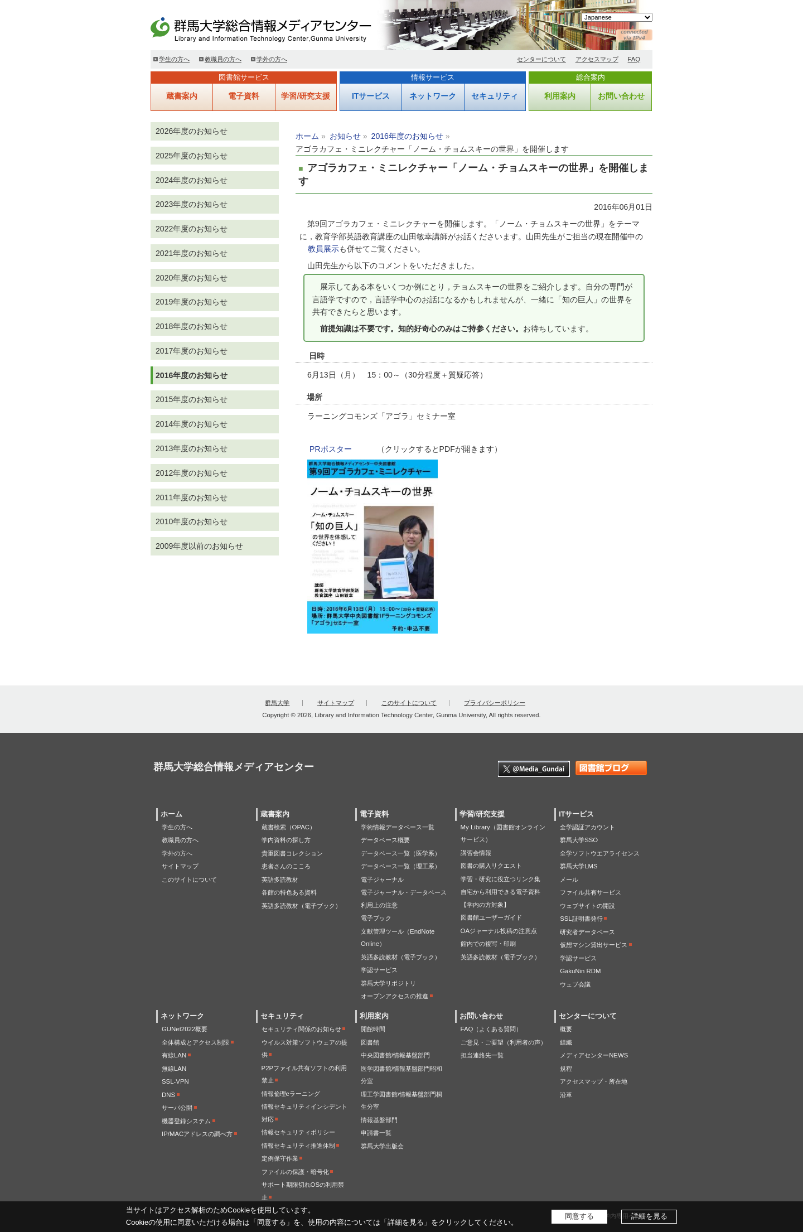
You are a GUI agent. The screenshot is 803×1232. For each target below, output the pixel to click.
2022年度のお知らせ (192, 228)
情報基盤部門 (379, 1120)
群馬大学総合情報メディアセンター (279, 28)
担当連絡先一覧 (482, 1055)
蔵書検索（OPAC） (289, 827)
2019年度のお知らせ (192, 301)
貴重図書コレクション (292, 853)
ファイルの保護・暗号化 (295, 1171)
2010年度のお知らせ (192, 521)
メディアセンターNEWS (594, 1055)
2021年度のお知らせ (192, 253)
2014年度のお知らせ (192, 423)
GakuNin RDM (580, 971)
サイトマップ (335, 702)
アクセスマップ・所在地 (593, 1081)
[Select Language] (617, 17)
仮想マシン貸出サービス (593, 944)
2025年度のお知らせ (192, 155)
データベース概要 (385, 840)
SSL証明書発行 (581, 918)
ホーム (307, 136)
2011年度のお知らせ (192, 497)
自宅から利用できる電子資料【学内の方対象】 (500, 898)
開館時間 (373, 1029)
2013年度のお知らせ (192, 448)
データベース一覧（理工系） (401, 866)
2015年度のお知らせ (192, 399)
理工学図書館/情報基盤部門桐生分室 (401, 1100)
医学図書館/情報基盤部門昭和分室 (401, 1075)
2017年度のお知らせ (192, 350)
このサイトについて (409, 702)
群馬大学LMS (578, 866)
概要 (566, 1029)
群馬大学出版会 (382, 1146)
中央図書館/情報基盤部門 (395, 1055)
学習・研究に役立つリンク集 (500, 879)
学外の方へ (272, 59)
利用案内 (559, 95)
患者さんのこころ (286, 866)
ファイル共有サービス (590, 892)
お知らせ (345, 136)
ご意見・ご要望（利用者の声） (503, 1042)
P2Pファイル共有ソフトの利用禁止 (304, 1074)
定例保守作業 (280, 1158)
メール (569, 879)
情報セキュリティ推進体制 (298, 1145)
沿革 (566, 1094)
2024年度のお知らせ (192, 180)
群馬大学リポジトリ (388, 983)
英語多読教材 (280, 879)
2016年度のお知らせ (407, 136)
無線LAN (174, 1068)
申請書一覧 (376, 1132)
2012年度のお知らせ (192, 472)
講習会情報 (476, 852)
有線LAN (174, 1055)
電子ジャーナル (382, 879)
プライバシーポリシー (494, 702)
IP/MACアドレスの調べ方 (197, 1133)
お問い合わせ (621, 95)
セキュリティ (494, 95)
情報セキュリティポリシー (298, 1132)
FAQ (634, 59)
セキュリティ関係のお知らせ (301, 1029)
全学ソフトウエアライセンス (600, 853)
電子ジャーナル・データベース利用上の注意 (404, 899)
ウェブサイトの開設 (587, 905)
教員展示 (323, 248)
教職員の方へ (223, 59)
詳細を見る (649, 1216)
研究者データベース (587, 932)
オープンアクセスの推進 (394, 996)
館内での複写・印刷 (488, 943)
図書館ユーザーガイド (491, 917)
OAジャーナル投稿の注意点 (499, 930)
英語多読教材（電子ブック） (301, 905)
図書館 (370, 1042)
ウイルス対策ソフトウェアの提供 (304, 1049)
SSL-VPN (175, 1081)
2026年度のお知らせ (192, 131)
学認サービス (379, 970)
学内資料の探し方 (286, 840)
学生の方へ (174, 59)
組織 (566, 1042)
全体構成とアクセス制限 (195, 1042)
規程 (566, 1068)
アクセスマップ (596, 59)
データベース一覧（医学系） (401, 853)
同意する (579, 1216)
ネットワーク (432, 95)
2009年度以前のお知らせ (199, 546)
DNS (168, 1094)
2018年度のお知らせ (192, 326)
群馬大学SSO (579, 840)
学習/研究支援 (305, 95)
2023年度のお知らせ (192, 204)
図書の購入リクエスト (491, 865)
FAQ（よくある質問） (492, 1029)
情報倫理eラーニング (291, 1093)
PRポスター (330, 449)
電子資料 (243, 95)
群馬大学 (277, 702)
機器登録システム (186, 1121)
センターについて (541, 59)
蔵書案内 (181, 95)
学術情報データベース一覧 (397, 827)
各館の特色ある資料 (289, 892)
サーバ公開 (177, 1107)
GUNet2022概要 (184, 1029)
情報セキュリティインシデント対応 (304, 1113)
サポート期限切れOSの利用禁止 (303, 1191)
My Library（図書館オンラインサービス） (503, 833)
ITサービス (371, 95)
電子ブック (376, 918)
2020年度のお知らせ (192, 277)
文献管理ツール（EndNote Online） (397, 938)
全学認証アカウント (587, 827)
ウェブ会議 (575, 984)
